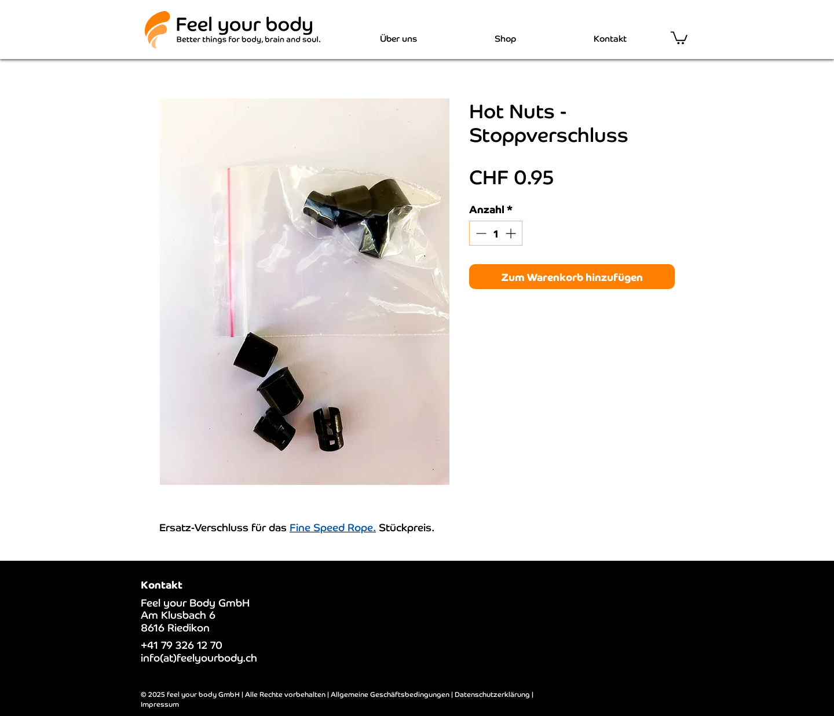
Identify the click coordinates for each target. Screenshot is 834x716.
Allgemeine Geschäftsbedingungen (390, 694)
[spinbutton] (496, 233)
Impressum (160, 703)
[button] (679, 37)
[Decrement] (480, 233)
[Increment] (512, 233)
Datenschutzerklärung (492, 694)
